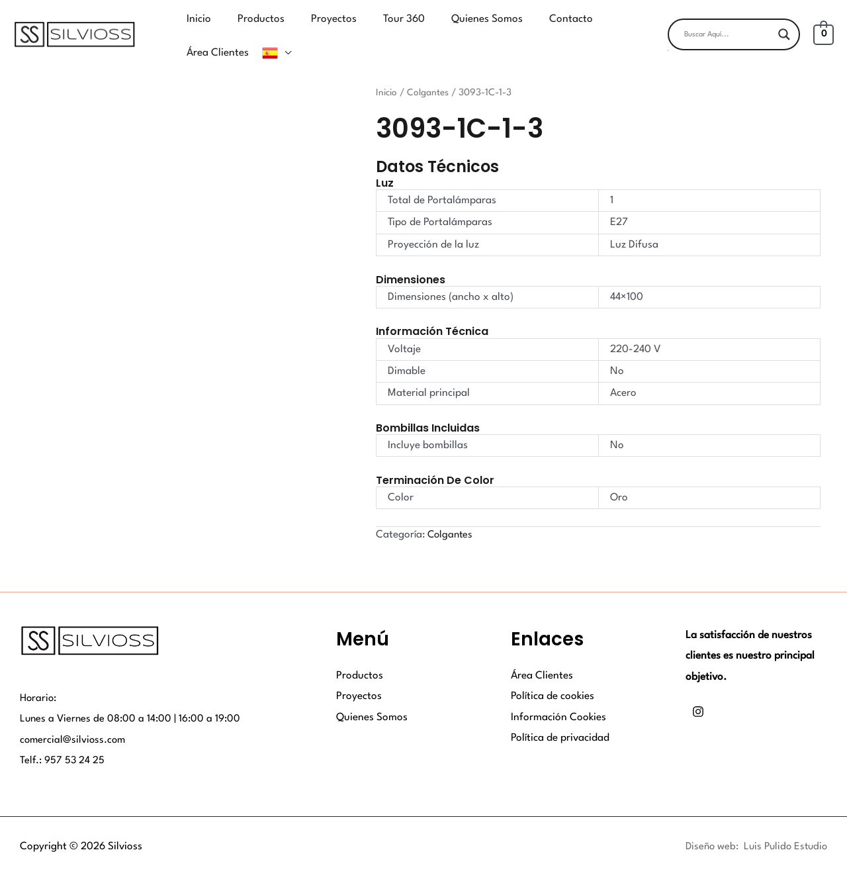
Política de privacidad (560, 717)
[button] (734, 40)
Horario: (39, 678)
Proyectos (359, 676)
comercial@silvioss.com (74, 719)
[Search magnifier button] (784, 24)
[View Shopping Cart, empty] (823, 24)
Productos (359, 655)
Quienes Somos (372, 697)
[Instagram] (698, 691)
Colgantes (429, 72)
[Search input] (728, 24)
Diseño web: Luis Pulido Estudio (753, 826)
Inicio (387, 72)
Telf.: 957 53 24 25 (63, 740)
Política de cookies (552, 676)
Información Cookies (558, 697)
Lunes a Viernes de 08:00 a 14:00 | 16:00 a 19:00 (131, 698)
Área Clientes (542, 655)
